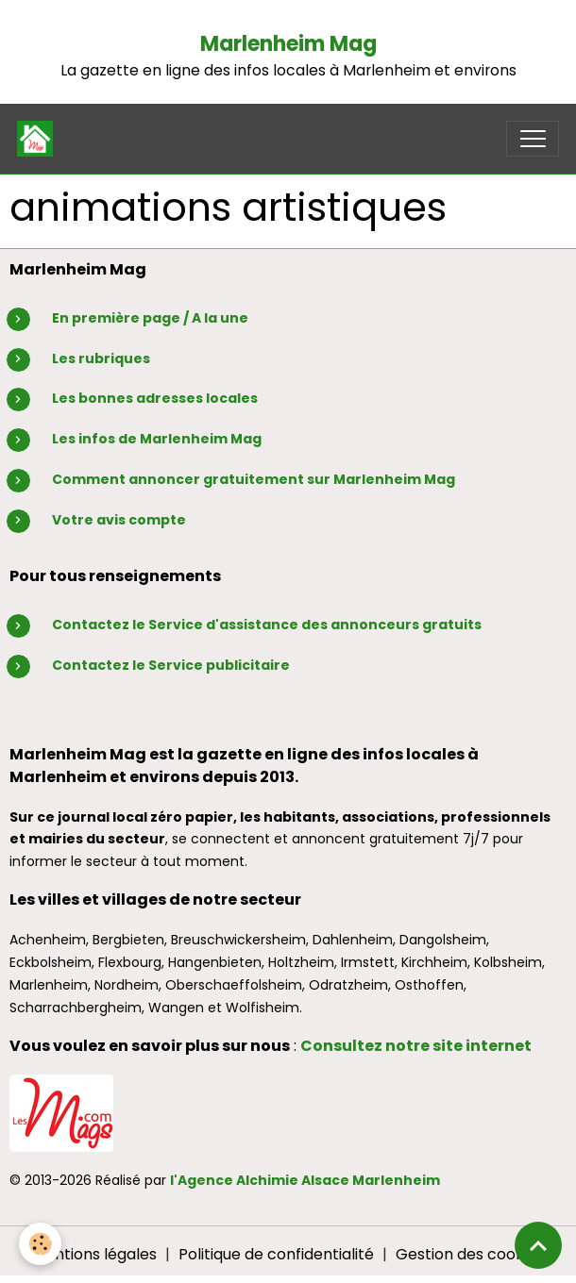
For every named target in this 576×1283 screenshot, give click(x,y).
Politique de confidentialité (276, 1254)
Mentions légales (94, 1254)
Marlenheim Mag (288, 43)
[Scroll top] (538, 1245)
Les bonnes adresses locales (155, 398)
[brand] (39, 139)
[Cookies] (40, 1244)
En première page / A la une (150, 317)
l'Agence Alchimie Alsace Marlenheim (305, 1180)
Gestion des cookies (470, 1254)
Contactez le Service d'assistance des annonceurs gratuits (267, 624)
